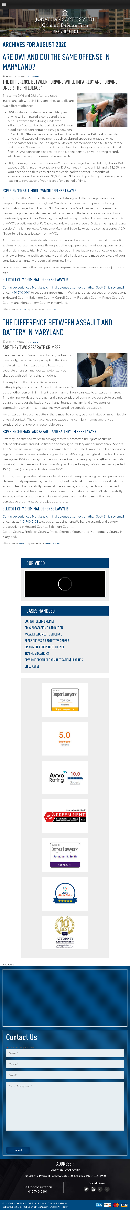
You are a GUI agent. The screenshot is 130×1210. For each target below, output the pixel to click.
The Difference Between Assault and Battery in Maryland (57, 327)
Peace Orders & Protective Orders (47, 640)
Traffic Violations (37, 653)
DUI (20, 309)
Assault (23, 543)
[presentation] (32, 1140)
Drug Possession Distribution (44, 628)
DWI (25, 309)
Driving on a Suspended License (44, 647)
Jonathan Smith (34, 76)
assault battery (53, 543)
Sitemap (51, 1203)
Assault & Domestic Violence (43, 634)
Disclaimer (62, 1203)
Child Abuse (32, 666)
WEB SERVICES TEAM (59, 1207)
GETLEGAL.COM (41, 1207)
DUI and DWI (50, 309)
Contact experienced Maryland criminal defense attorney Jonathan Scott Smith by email (63, 288)
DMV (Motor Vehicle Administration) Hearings (54, 660)
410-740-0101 (65, 32)
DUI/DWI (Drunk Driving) (39, 621)
